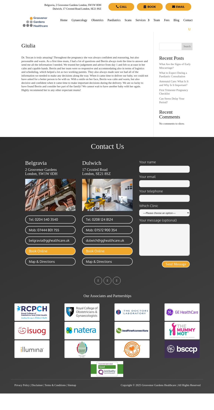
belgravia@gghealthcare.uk (49, 240)
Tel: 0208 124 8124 (99, 219)
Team (156, 20)
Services (141, 20)
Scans (128, 20)
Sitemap (72, 385)
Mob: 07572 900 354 (101, 230)
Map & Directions (42, 261)
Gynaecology (79, 20)
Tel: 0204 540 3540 (43, 219)
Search (187, 46)
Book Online (38, 251)
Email (180, 7)
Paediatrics (113, 20)
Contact (188, 20)
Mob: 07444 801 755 (44, 230)
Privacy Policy (22, 385)
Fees (166, 20)
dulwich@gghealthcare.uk (105, 240)
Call (123, 7)
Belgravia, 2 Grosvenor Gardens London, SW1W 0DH (72, 5)
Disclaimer (37, 385)
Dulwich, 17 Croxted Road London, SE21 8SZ (77, 8)
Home (63, 20)
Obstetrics (97, 20)
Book (151, 7)
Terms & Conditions (55, 385)
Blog (176, 20)
